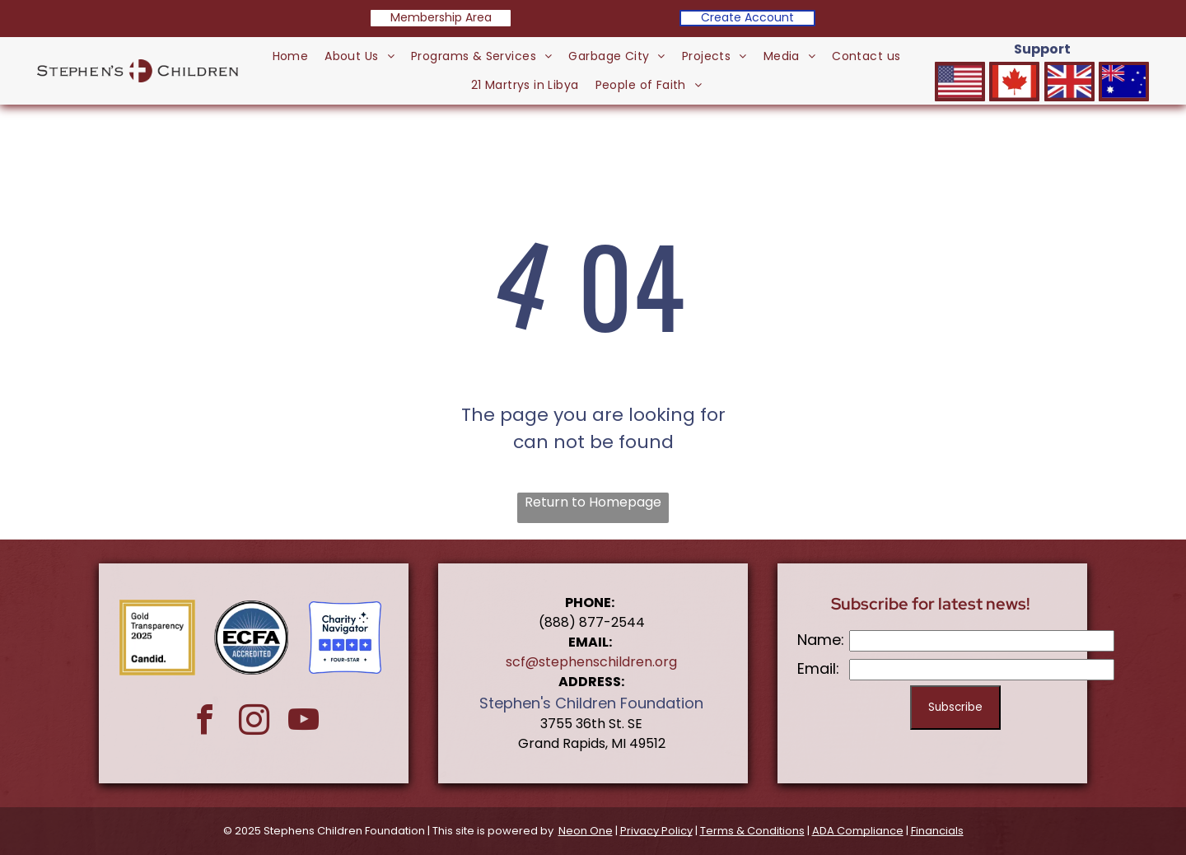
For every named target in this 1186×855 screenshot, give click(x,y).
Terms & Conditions (752, 831)
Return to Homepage (593, 502)
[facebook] (204, 722)
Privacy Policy (656, 831)
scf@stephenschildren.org (591, 661)
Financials (937, 831)
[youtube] (303, 722)
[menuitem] (290, 56)
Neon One (585, 831)
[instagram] (254, 722)
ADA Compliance (858, 831)
